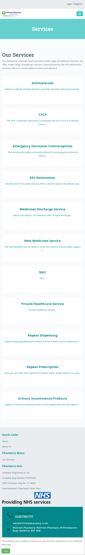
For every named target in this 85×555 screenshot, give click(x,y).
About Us (6, 446)
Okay (5, 551)
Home (5, 441)
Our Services (8, 459)
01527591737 (24, 516)
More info (6, 544)
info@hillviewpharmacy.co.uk (30, 523)
